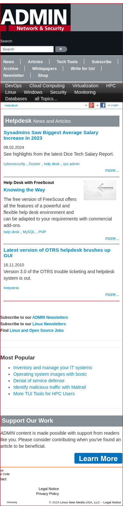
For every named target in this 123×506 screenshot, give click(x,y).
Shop (43, 75)
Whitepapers (44, 68)
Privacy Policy (47, 494)
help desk (52, 164)
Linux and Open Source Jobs (37, 330)
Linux (10, 92)
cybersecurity (14, 164)
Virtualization (86, 85)
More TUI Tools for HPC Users (44, 393)
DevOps (13, 85)
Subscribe (102, 62)
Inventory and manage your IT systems (52, 367)
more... (112, 170)
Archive (10, 68)
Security (58, 92)
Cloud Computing (46, 85)
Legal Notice (49, 489)
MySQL (29, 232)
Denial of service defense (38, 380)
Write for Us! (83, 68)
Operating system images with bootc (50, 374)
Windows (33, 92)
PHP (42, 232)
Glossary (12, 502)
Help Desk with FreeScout (29, 182)
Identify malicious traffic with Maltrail (49, 387)
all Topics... (46, 98)
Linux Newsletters (49, 324)
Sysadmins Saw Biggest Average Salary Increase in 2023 (51, 135)
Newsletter (13, 75)
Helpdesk (11, 105)
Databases (16, 98)
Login (114, 105)
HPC (111, 85)
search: (6, 41)
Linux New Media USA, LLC (80, 502)
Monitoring (85, 92)
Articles (35, 62)
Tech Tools (67, 62)
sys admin (71, 164)
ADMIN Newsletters (50, 317)
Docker (34, 164)
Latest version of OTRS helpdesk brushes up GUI (57, 252)
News (8, 62)
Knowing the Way (24, 189)
